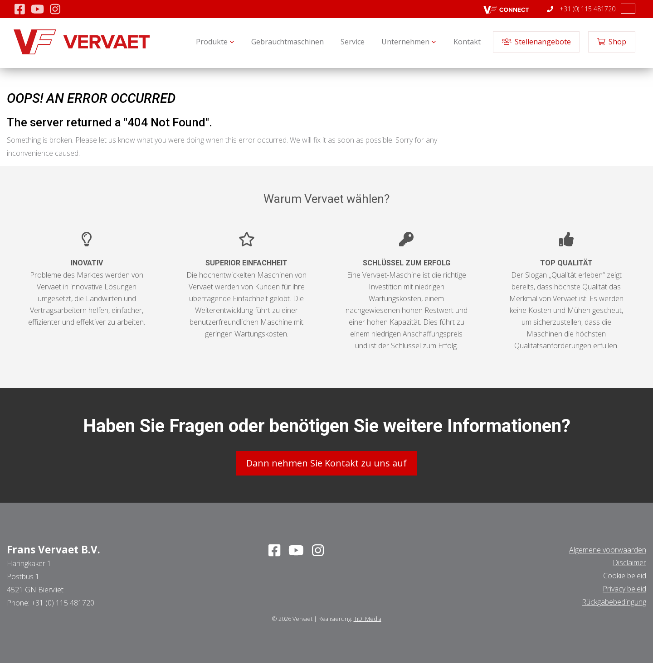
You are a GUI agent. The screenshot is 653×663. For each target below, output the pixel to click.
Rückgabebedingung (614, 601)
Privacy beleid (624, 588)
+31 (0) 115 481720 (581, 9)
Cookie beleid (624, 575)
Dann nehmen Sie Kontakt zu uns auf (326, 462)
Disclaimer (629, 562)
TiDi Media (367, 618)
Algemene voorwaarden (607, 549)
